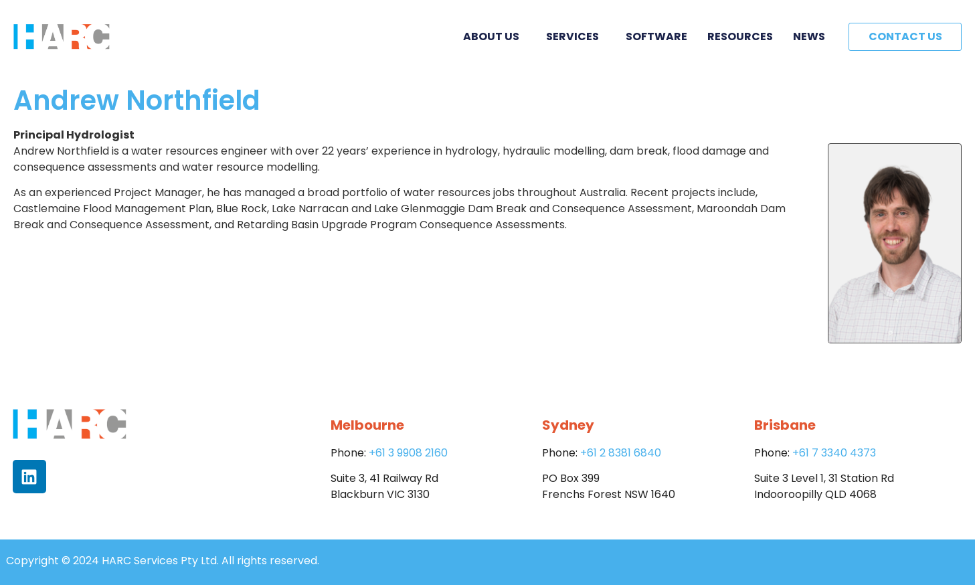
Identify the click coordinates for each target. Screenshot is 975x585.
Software (656, 36)
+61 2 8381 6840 (620, 453)
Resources (740, 36)
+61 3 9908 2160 (408, 453)
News (809, 36)
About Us (494, 36)
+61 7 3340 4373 (834, 453)
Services (576, 36)
